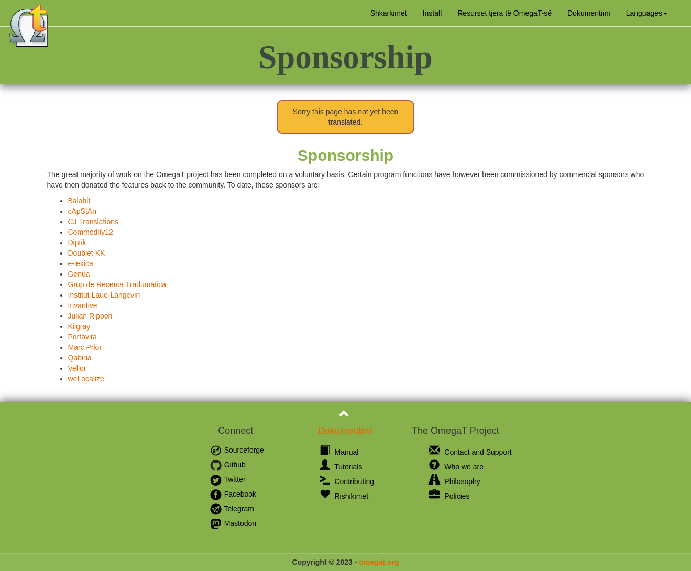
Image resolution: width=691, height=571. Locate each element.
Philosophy (454, 481)
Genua (79, 274)
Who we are (456, 467)
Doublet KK (86, 253)
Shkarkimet (388, 13)
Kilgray (79, 326)
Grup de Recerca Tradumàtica (117, 284)
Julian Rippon (90, 316)
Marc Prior (85, 347)
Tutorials (341, 467)
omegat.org (379, 562)
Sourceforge (237, 450)
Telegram (232, 508)
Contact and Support (470, 452)
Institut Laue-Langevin (104, 295)
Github (228, 464)
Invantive (82, 305)
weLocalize (86, 379)
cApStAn (82, 211)
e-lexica (80, 263)
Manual (339, 452)
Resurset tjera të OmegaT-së (504, 13)
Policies (449, 496)
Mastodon (233, 523)
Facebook (233, 494)
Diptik (77, 242)
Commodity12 (90, 232)
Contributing (347, 481)
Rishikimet (344, 496)
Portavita (82, 337)
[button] (646, 13)
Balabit (79, 200)
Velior (77, 368)
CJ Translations (93, 221)
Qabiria (80, 358)
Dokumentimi (588, 13)
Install (432, 13)
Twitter (228, 479)
